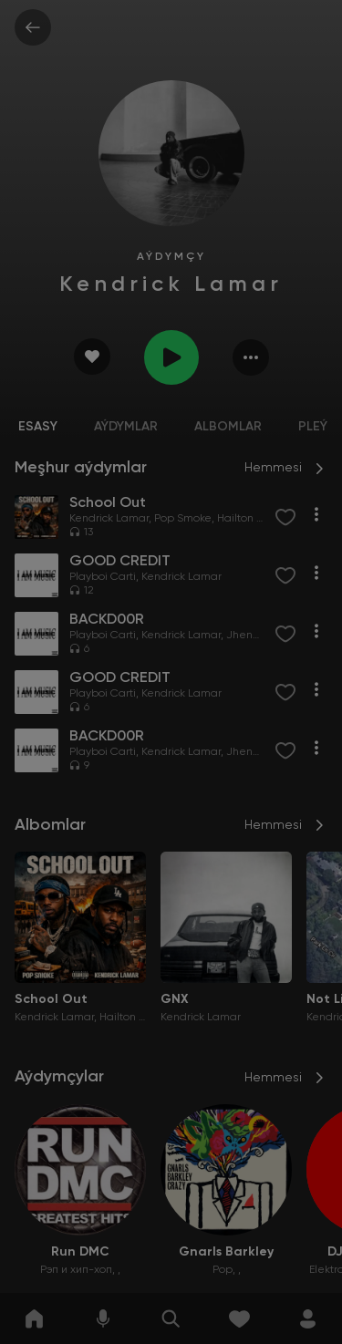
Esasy (37, 426)
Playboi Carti (102, 577)
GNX (175, 999)
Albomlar (228, 426)
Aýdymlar (126, 426)
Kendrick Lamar (109, 518)
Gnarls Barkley (226, 1252)
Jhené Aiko (255, 635)
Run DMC (80, 1252)
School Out (51, 999)
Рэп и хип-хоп (76, 1270)
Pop (222, 1270)
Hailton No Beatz (260, 518)
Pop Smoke (183, 518)
